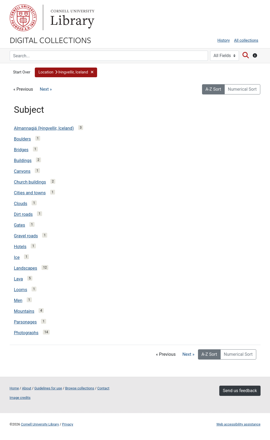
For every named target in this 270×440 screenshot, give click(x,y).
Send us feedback (240, 390)
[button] (66, 72)
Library (71, 17)
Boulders (22, 139)
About (26, 388)
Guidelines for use (48, 388)
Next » (46, 89)
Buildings (23, 160)
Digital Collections (50, 40)
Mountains (24, 311)
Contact (103, 388)
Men (18, 300)
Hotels (20, 246)
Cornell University (23, 17)
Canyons (22, 171)
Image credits (20, 398)
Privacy (67, 424)
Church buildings (30, 182)
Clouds (21, 203)
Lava (18, 278)
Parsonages (25, 322)
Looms (20, 289)
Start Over (21, 72)
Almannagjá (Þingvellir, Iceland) (44, 128)
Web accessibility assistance (238, 424)
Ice (17, 257)
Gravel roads (26, 235)
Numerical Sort (242, 89)
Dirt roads (23, 214)
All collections (246, 40)
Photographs (26, 332)
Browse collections (79, 388)
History (223, 40)
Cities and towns (30, 192)
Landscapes (25, 268)
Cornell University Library (40, 424)
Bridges (21, 149)
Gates (19, 225)
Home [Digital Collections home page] (14, 388)
